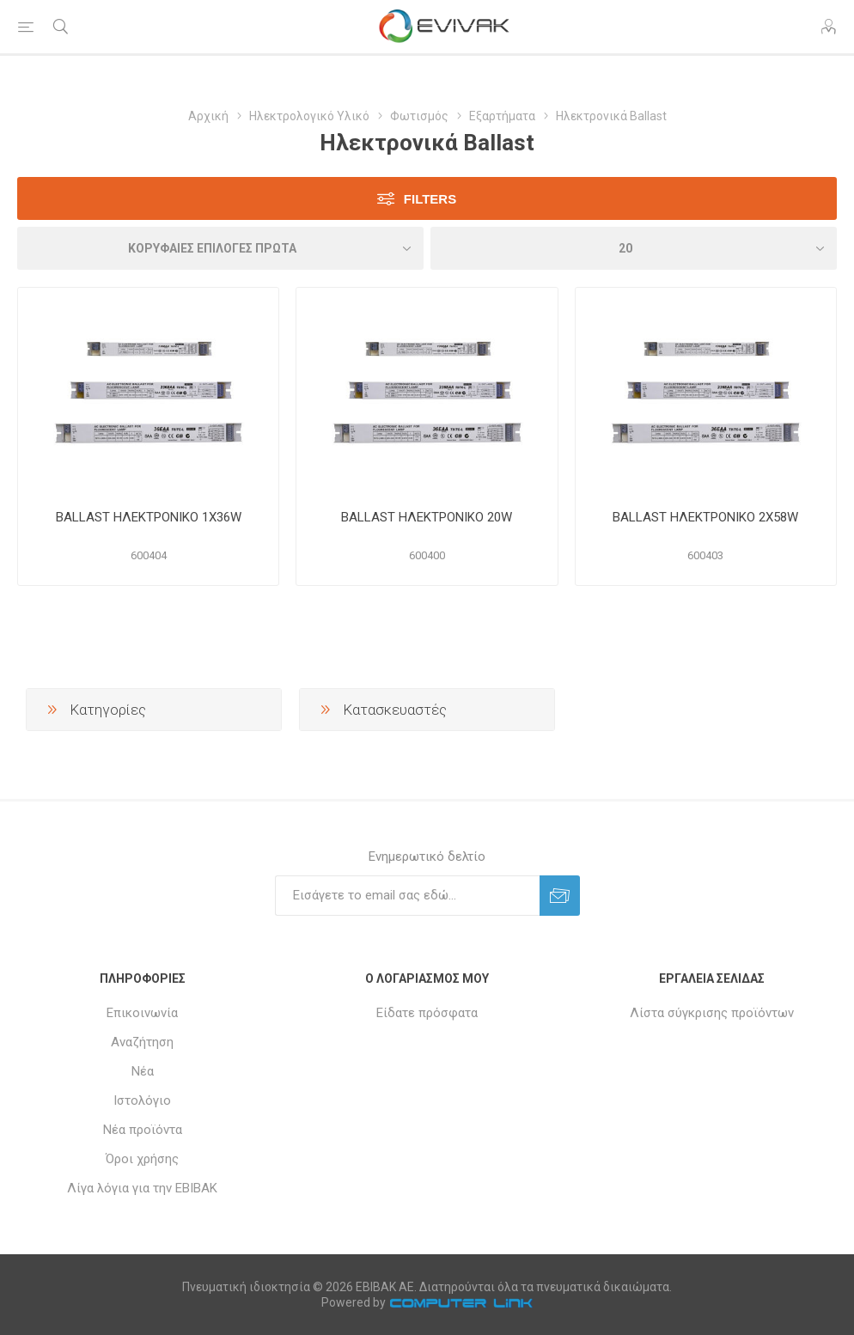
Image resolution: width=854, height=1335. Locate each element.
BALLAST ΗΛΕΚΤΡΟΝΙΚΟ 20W (426, 517)
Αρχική (208, 116)
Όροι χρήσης (142, 1159)
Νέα (142, 1071)
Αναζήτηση (142, 1042)
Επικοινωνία (142, 1013)
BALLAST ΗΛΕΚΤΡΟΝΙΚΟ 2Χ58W (705, 517)
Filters (430, 199)
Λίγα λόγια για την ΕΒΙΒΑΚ (142, 1188)
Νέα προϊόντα (142, 1129)
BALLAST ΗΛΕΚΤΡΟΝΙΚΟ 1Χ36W (148, 517)
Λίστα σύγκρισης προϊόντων (712, 1013)
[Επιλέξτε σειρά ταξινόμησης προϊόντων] (220, 248)
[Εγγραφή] (407, 895)
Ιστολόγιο (142, 1100)
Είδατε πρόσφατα (427, 1013)
